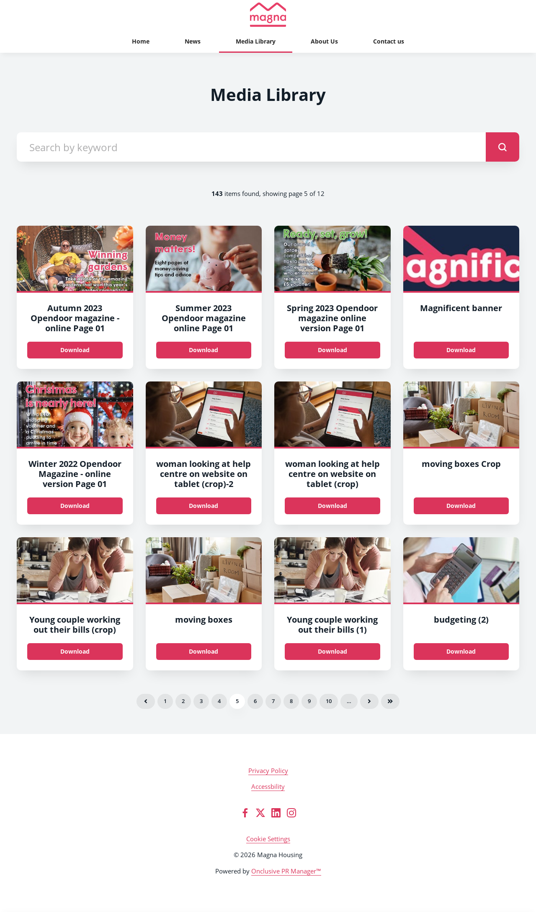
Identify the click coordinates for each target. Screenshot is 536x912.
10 (329, 701)
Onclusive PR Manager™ (286, 871)
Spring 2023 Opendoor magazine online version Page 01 (332, 318)
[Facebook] (245, 812)
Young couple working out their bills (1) (332, 624)
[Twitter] (260, 812)
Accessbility (268, 786)
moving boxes (203, 619)
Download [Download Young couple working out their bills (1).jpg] (332, 651)
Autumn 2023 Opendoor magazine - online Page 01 (75, 318)
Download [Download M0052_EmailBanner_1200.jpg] (461, 350)
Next (369, 701)
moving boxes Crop (461, 463)
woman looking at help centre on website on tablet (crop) (332, 473)
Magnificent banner (461, 308)
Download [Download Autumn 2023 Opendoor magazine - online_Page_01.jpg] (75, 350)
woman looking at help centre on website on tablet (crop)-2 (203, 473)
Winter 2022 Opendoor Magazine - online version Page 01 (74, 473)
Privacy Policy (268, 770)
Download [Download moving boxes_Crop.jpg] (461, 506)
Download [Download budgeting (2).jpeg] (461, 651)
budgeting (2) (461, 619)
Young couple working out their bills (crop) (74, 624)
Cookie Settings (268, 839)
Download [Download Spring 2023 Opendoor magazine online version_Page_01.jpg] (332, 350)
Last (390, 701)
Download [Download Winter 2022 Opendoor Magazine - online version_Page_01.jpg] (75, 506)
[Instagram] (291, 812)
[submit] (502, 147)
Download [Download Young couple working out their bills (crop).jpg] (75, 651)
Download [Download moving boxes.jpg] (203, 651)
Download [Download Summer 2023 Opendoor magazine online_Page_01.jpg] (203, 350)
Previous (146, 701)
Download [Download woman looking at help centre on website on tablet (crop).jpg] (203, 506)
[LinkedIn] (276, 812)
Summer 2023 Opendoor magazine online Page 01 (204, 318)
